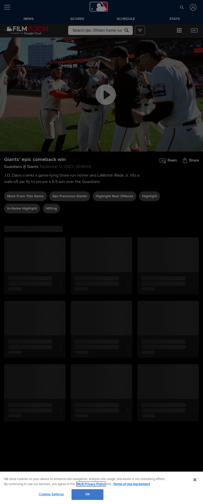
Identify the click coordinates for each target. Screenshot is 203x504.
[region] (101, 488)
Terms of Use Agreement (131, 484)
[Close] (194, 479)
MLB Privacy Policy (91, 484)
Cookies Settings (51, 494)
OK (87, 494)
